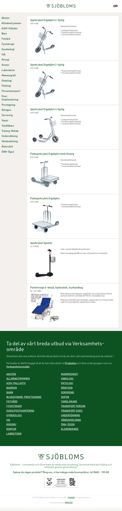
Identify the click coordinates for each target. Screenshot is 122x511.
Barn (4, 34)
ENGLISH (69, 503)
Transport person (73, 406)
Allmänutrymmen (11, 23)
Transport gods (71, 411)
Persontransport (11, 91)
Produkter (71, 363)
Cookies (71, 498)
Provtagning (8, 105)
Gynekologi (8, 49)
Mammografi (9, 76)
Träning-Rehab (10, 131)
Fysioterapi (8, 44)
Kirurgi (5, 60)
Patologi (6, 86)
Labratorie (14, 434)
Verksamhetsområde (18, 367)
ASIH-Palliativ (10, 29)
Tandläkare (8, 126)
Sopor (5, 121)
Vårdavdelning (10, 141)
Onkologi (7, 81)
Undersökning (9, 136)
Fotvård (6, 39)
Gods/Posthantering (20, 411)
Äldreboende (69, 429)
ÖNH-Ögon (8, 152)
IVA (3, 55)
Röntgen (6, 110)
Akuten (6, 18)
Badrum (11, 388)
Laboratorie (8, 70)
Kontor (5, 65)
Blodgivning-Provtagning (23, 397)
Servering (7, 115)
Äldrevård (7, 147)
